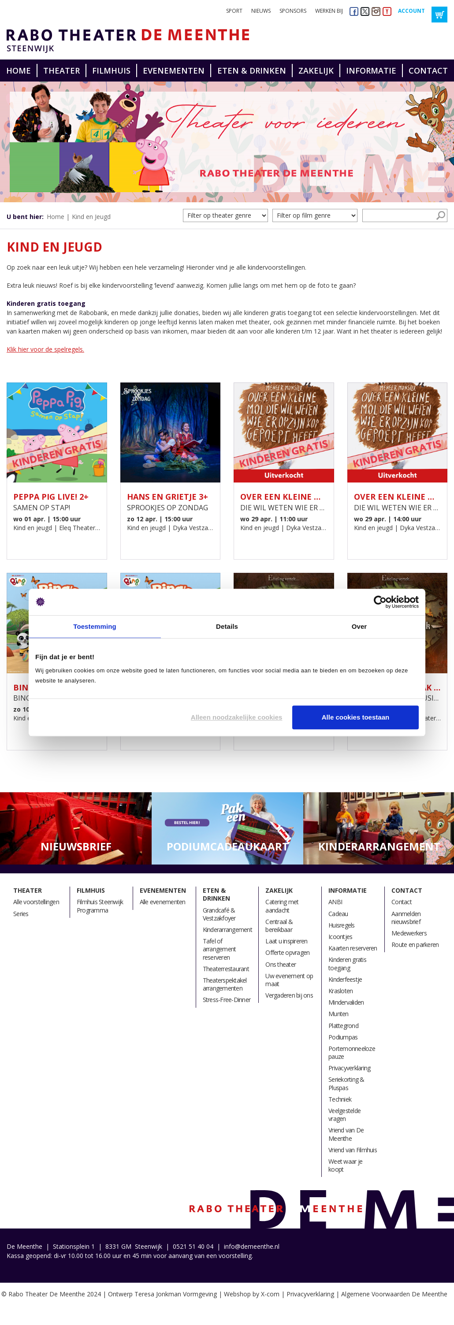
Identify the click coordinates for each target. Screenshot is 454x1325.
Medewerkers (409, 933)
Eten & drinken (251, 70)
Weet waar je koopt (345, 1165)
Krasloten (340, 991)
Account (411, 11)
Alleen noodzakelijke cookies (237, 717)
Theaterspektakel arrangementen (225, 984)
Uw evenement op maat (289, 980)
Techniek (339, 1099)
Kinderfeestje (345, 979)
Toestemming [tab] (94, 626)
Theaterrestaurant (226, 969)
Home (18, 70)
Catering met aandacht (281, 906)
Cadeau (338, 913)
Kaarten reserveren (352, 948)
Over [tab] (359, 626)
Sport (234, 11)
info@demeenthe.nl (251, 1246)
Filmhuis (111, 70)
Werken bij (329, 11)
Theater (61, 70)
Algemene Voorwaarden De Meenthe (394, 1294)
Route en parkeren (415, 944)
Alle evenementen (163, 902)
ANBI (335, 902)
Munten (338, 1014)
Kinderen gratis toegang (347, 963)
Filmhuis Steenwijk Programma (100, 906)
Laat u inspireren (286, 941)
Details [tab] (227, 626)
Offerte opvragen (287, 952)
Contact (428, 70)
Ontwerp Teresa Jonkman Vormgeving (162, 1294)
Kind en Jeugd (91, 216)
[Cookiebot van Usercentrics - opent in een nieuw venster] (380, 602)
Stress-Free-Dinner (227, 999)
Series (21, 913)
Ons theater (280, 964)
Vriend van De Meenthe (346, 1134)
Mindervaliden (346, 1002)
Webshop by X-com (251, 1294)
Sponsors (292, 11)
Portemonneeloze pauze (351, 1052)
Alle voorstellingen (36, 902)
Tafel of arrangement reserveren (219, 949)
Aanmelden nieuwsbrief (406, 917)
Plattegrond (343, 1025)
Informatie (371, 70)
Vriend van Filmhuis (352, 1150)
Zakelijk (316, 70)
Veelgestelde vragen (344, 1114)
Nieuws (261, 11)
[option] (227, 142)
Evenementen (174, 70)
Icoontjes (340, 936)
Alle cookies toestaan (355, 717)
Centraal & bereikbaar (279, 925)
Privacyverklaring (349, 1068)
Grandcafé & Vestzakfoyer (219, 914)
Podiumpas (342, 1037)
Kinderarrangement (227, 929)
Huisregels (341, 925)
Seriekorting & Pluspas (346, 1083)
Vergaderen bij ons (289, 995)
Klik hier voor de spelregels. (45, 349)
